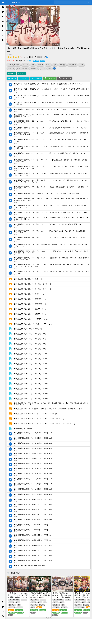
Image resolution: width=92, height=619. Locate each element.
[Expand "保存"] (12, 78)
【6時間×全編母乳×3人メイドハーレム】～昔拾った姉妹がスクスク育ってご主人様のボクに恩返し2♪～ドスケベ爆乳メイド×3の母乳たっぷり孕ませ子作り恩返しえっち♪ (62, 598)
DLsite (48, 57)
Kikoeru (16, 2)
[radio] (8, 57)
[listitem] (2, 7)
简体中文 (36, 61)
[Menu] (3, 2)
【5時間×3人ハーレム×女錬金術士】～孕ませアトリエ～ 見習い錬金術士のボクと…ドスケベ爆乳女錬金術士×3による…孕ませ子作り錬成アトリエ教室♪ (18, 597)
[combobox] (71, 2)
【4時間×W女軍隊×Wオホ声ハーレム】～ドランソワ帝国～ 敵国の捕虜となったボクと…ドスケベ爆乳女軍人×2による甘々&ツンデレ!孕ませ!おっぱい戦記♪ (40, 598)
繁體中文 (42, 61)
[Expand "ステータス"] (23, 78)
